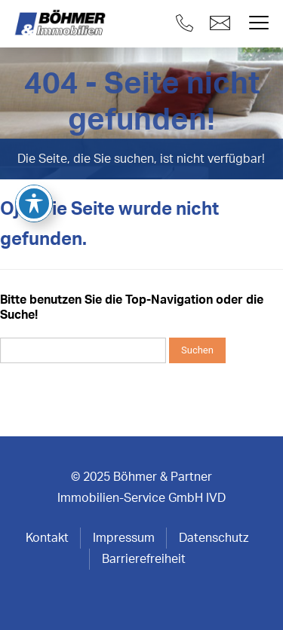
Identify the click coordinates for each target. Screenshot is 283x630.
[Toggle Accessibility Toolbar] (34, 136)
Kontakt (47, 538)
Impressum (124, 538)
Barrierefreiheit (144, 559)
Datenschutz (213, 538)
